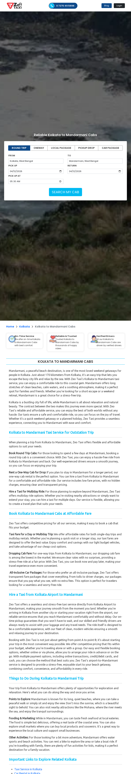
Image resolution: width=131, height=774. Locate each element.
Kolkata (24, 326)
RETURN (72, 165)
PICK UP (12, 165)
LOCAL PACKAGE (61, 148)
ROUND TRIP (19, 148)
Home (10, 326)
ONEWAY (39, 148)
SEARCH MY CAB (65, 192)
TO (69, 155)
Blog (106, 5)
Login (119, 5)
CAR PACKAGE (110, 148)
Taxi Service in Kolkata (28, 769)
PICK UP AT (14, 175)
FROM (11, 155)
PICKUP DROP (86, 148)
